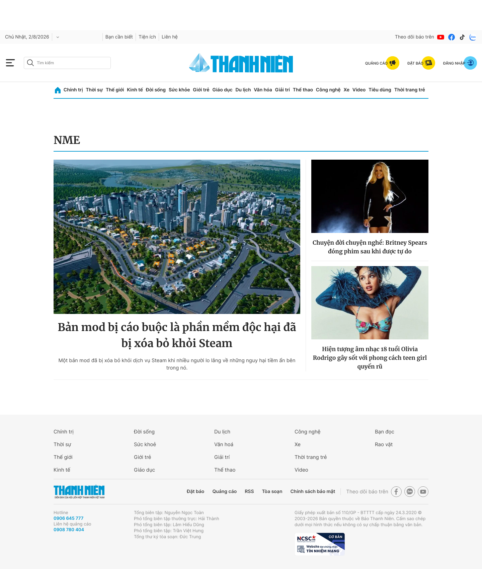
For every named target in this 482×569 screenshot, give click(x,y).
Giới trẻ (201, 90)
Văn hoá (223, 444)
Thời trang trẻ (409, 90)
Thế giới (115, 90)
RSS (249, 491)
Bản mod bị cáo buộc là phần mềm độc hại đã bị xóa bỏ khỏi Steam (177, 335)
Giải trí (282, 90)
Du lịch (243, 90)
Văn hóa (263, 90)
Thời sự (94, 90)
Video (359, 90)
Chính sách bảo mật (312, 491)
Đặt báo (195, 491)
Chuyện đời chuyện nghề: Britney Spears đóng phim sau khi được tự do (370, 247)
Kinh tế (135, 90)
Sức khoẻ (145, 444)
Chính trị (73, 90)
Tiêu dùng (380, 90)
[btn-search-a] (30, 63)
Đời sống (156, 90)
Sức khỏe (179, 90)
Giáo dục (222, 90)
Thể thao (303, 90)
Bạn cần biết (119, 37)
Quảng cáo (224, 491)
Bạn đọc (384, 431)
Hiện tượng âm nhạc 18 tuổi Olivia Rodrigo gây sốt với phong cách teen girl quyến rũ (370, 357)
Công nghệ (328, 90)
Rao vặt (384, 444)
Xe (346, 90)
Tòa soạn (272, 491)
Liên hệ (170, 37)
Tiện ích (147, 37)
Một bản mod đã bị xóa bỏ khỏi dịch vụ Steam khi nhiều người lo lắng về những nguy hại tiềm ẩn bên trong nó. (176, 364)
